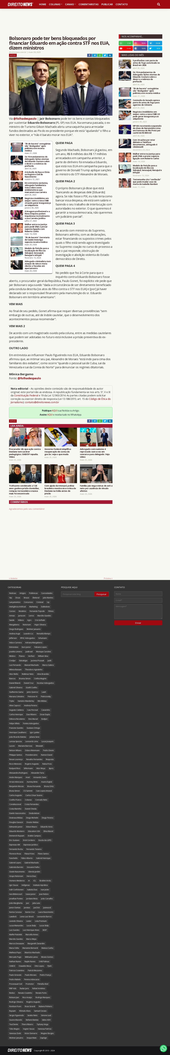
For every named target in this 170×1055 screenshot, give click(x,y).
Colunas (28, 800)
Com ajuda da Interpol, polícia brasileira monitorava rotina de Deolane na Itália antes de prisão (60, 489)
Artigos (23, 593)
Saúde (11, 620)
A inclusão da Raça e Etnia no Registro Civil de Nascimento (37, 174)
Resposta (50, 759)
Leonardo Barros (44, 916)
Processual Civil (15, 984)
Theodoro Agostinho (33, 669)
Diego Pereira (47, 818)
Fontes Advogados (31, 723)
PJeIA (50, 966)
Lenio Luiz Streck (27, 916)
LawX (44, 692)
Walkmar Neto (28, 674)
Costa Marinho (15, 809)
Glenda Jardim (34, 871)
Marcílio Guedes (44, 615)
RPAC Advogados (27, 638)
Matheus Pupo (15, 952)
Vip (10, 597)
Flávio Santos (43, 853)
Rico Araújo (27, 997)
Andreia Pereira (30, 705)
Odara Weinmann (32, 750)
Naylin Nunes (30, 961)
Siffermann (28, 768)
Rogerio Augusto (32, 764)
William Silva (43, 656)
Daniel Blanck (14, 683)
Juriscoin (21, 615)
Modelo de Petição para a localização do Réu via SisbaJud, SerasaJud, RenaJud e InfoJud (37, 251)
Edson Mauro (31, 827)
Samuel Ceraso (40, 1011)
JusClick (37, 907)
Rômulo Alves (25, 1011)
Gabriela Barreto (16, 867)
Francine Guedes (16, 728)
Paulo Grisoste (15, 975)
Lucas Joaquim (47, 741)
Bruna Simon (14, 791)
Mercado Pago (15, 957)
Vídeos (21, 620)
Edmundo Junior (16, 827)
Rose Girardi (30, 1006)
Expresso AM (14, 844)
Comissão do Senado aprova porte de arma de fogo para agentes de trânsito (146, 102)
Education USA (34, 831)
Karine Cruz (30, 912)
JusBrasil (29, 651)
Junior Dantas (14, 907)
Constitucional (15, 804)
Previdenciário (31, 755)
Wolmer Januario (34, 629)
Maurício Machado (32, 952)
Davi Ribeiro (31, 714)
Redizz (12, 993)
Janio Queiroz (32, 692)
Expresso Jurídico (31, 844)
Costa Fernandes (32, 804)
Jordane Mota (31, 898)
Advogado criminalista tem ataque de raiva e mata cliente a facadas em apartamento (38, 264)
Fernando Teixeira (33, 849)
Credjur (12, 660)
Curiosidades (46, 593)
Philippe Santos (15, 755)
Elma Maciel (48, 831)
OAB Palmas (44, 961)
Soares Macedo (15, 1020)
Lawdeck (12, 916)
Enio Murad (33, 719)
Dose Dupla (45, 714)
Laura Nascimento (45, 912)
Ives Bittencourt (15, 894)
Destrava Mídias (16, 818)
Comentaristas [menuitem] (89, 4)
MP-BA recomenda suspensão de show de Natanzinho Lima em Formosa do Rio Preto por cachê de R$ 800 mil (147, 129)
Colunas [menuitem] (54, 4)
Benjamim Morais (16, 786)
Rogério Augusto (33, 1002)
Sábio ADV (46, 1020)
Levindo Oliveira (16, 921)
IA (29, 880)
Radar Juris (24, 988)
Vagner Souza (28, 1029)
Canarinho (45, 710)
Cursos (12, 611)
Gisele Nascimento (17, 871)
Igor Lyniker (35, 732)
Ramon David (46, 755)
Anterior (14, 578)
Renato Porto (41, 993)
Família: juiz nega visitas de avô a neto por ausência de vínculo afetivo (96, 488)
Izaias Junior (31, 894)
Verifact (31, 656)
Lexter (28, 921)
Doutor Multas (32, 822)
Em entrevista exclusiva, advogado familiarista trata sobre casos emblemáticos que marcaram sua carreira (36, 187)
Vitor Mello (13, 674)
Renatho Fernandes (34, 759)
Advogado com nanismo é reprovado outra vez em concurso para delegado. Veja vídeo (94, 453)
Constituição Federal (26, 395)
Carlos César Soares (34, 795)
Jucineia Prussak (37, 660)
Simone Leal (46, 1015)
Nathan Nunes (15, 961)
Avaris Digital (46, 782)
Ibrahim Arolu (45, 880)
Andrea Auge (14, 633)
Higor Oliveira (40, 624)
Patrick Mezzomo (35, 970)
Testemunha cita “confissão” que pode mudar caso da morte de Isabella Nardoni (147, 181)
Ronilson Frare (15, 1006)
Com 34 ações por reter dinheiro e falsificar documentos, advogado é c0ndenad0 (145, 143)
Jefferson (13, 638)
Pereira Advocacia (31, 979)
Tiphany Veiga (42, 1024)
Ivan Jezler (45, 889)
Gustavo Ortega (33, 728)
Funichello (13, 858)
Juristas (27, 907)
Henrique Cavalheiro (17, 732)
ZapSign (43, 1038)
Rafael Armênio (38, 988)
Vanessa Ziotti (15, 1033)
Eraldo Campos (34, 835)
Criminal (39, 602)
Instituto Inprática (40, 885)
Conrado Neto (41, 800)
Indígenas (26, 885)
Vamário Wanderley (26, 701)
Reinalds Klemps (43, 633)
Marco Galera (48, 665)
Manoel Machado (32, 665)
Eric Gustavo (14, 840)
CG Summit (27, 791)
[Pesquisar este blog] (77, 594)
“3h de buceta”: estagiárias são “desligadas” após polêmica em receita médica (38, 147)
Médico (12, 656)
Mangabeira (14, 624)
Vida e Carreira (15, 642)
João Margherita (16, 903)
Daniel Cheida (30, 809)
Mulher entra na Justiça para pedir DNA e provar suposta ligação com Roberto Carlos (36, 228)
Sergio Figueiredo (16, 1015)
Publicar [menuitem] (107, 4)
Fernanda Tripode (37, 611)
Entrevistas (13, 647)
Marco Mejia (31, 939)
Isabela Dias (32, 889)
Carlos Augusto (15, 795)
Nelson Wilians (15, 750)
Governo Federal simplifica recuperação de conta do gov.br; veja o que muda (57, 451)
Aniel (28, 777)
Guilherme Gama (16, 692)
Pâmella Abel (42, 984)
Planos (22, 656)
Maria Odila (14, 948)
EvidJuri (44, 719)
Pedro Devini (48, 750)
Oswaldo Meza (25, 966)
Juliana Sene (34, 737)
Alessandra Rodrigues (18, 773)
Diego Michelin (32, 818)
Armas (12, 615)
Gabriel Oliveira (15, 687)
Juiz (27, 903)
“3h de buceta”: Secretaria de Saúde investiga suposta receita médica (37, 239)
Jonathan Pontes (16, 898)
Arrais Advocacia (16, 782)
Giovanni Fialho (33, 867)
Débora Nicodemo (17, 719)
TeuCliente (13, 1024)
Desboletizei (34, 813)
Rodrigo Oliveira (16, 1002)
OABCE (12, 966)
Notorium (27, 624)
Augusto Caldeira (16, 710)
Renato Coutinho (25, 993)
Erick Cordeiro (29, 840)
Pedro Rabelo (15, 979)
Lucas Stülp (44, 925)
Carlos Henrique (16, 714)
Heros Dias (31, 876)
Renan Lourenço (16, 759)
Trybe (11, 701)
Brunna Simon (25, 678)
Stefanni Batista (32, 1020)
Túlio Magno (14, 1029)
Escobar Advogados (45, 683)
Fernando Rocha (16, 849)
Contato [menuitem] (122, 4)
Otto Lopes (39, 966)
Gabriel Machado (32, 862)
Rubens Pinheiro (45, 1006)
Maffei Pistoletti (15, 934)
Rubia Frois (47, 764)
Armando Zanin (39, 777)
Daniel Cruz (28, 683)
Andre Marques (15, 777)
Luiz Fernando (15, 665)
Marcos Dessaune (16, 943)
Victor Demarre (31, 1033)
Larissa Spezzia (15, 741)
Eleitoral (36, 597)
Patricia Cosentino (16, 970)
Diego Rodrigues (16, 629)
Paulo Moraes (30, 975)
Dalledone (45, 606)
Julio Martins (48, 597)
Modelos (22, 611)
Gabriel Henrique (43, 858)
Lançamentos (14, 602)
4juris (51, 768)
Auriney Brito (32, 782)
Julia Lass (36, 903)
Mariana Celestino (16, 696)
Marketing (33, 606)
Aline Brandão (43, 674)
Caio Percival (32, 710)
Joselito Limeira (15, 651)
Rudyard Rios (14, 768)
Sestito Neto (32, 1015)
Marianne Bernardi (30, 948)
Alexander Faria (37, 773)
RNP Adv (12, 988)
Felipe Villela (14, 723)
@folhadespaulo (25, 119)
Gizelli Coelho (31, 687)
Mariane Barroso (25, 746)
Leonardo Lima (31, 741)
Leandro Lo (28, 633)
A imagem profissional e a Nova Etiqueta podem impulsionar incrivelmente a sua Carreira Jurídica (37, 214)
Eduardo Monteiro (16, 831)
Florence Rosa (15, 853)
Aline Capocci (14, 705)
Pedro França (45, 975)
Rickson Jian (14, 997)
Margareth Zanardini (36, 943)
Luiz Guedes (14, 930)
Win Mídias (42, 701)
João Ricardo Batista (17, 737)
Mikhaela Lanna (31, 957)
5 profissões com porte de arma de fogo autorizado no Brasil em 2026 (146, 62)
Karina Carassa (15, 912)
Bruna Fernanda (34, 786)
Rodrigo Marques (43, 997)
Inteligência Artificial (17, 606)
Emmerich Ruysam (16, 835)
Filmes (50, 611)
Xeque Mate (31, 1038)
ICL (34, 880)
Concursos (28, 602)
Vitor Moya (40, 768)
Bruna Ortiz (49, 786)
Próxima (107, 578)
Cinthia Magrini (40, 678)
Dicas (18, 597)
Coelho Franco (15, 800)
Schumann (42, 638)
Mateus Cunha (47, 948)
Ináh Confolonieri (16, 889)
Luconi (12, 746)
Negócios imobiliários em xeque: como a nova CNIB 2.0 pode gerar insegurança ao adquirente (38, 201)
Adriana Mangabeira (33, 642)
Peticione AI (32, 696)
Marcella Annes (32, 934)
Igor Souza (13, 885)
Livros (31, 615)
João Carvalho (47, 898)
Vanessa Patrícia (44, 1029)
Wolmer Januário (16, 1038)
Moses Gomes (47, 957)
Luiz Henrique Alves (31, 930)
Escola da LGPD (45, 840)
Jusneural (47, 907)
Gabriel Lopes (15, 862)
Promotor (30, 984)
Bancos (12, 678)
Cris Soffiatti (40, 620)
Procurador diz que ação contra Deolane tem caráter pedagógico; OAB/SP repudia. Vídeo (25, 453)
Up (48, 602)
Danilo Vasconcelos (17, 813)
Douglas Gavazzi (16, 822)
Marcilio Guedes (16, 939)
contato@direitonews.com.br (42, 402)
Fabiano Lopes (40, 647)
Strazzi (26, 597)
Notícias (13, 55)
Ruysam (12, 1011)
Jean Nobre (44, 894)
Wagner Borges (47, 1033)
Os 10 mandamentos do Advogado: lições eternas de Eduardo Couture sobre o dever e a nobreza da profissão (37, 161)
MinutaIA (39, 746)
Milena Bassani (15, 669)
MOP (45, 930)
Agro (29, 620)
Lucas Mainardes (16, 925)
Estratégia (23, 660)
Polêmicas (33, 593)
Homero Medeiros (17, 880)
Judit (49, 660)
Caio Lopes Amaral (44, 791)
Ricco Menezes (15, 764)
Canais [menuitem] (69, 4)
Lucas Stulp (31, 925)
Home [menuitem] (42, 4)
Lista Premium (41, 921)
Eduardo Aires (46, 827)
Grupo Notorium (16, 876)
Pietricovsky (46, 696)
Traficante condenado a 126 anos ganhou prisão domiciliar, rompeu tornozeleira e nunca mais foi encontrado (24, 489)
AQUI (54, 410)
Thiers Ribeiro (27, 1024)
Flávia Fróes (29, 853)
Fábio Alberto (27, 858)
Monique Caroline (43, 651)
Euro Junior (26, 647)
